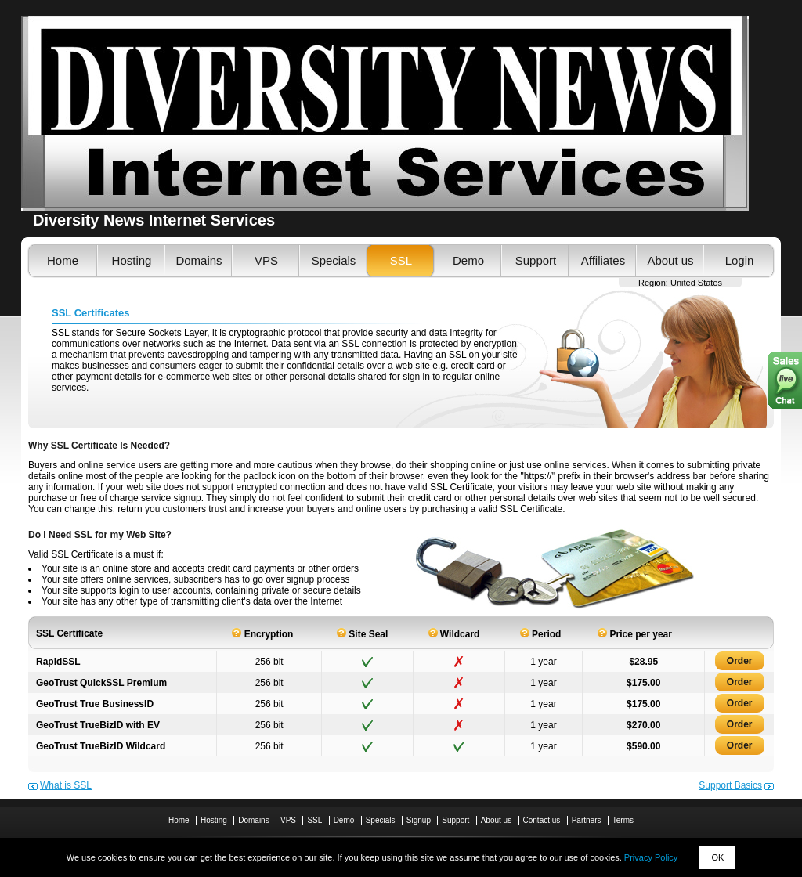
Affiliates (603, 260)
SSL (401, 260)
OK (717, 857)
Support (536, 260)
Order (740, 660)
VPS (266, 260)
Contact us (542, 820)
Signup (418, 820)
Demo (468, 260)
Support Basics (730, 785)
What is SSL (66, 785)
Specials (334, 260)
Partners (587, 820)
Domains (198, 260)
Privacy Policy (650, 857)
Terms (623, 820)
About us (670, 260)
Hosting (132, 260)
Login (739, 260)
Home (62, 260)
